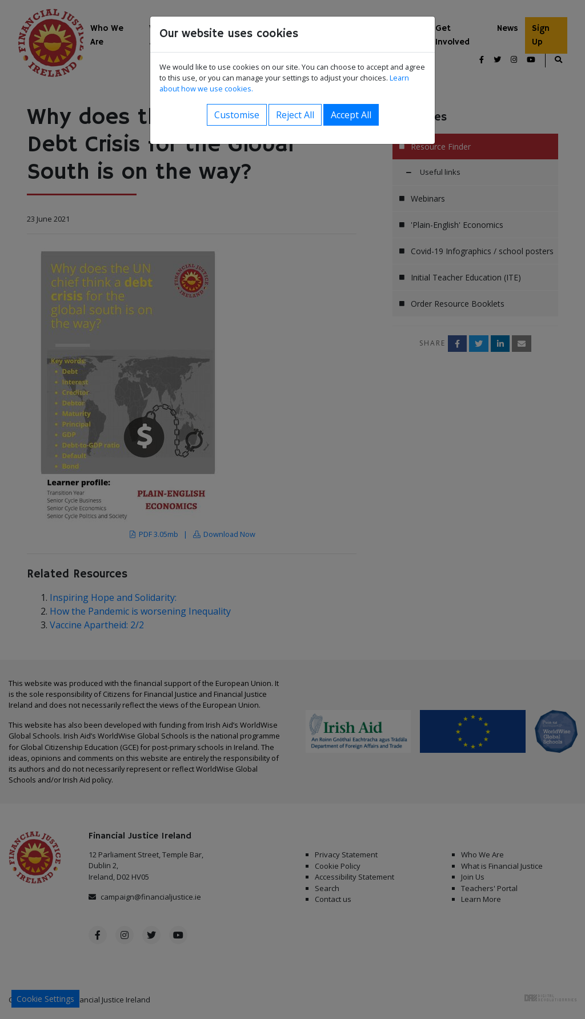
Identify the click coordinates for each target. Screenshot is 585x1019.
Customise (236, 115)
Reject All (295, 115)
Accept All (351, 115)
